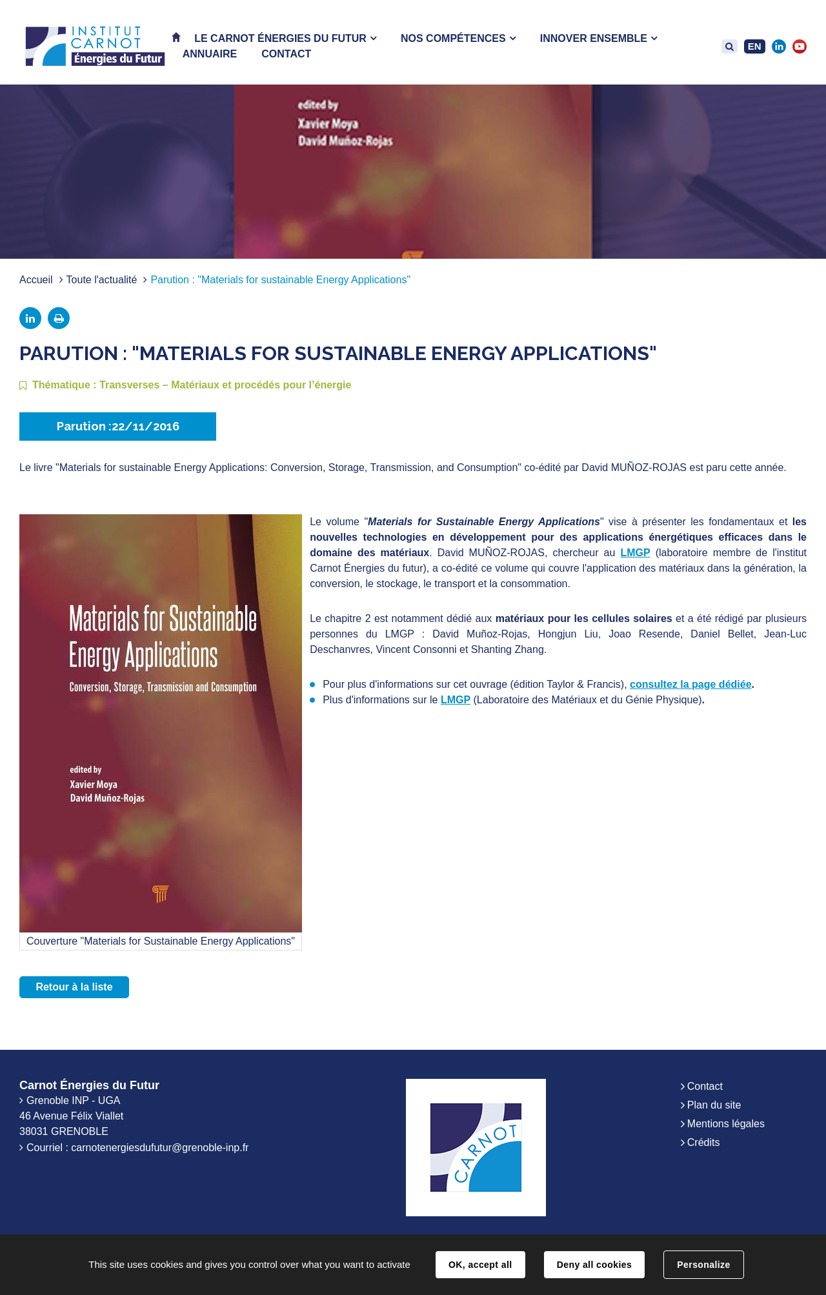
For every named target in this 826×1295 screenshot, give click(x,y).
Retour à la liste (73, 986)
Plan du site (714, 1104)
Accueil (36, 279)
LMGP (635, 552)
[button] (285, 38)
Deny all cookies (594, 1265)
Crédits (703, 1142)
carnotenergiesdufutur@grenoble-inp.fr (159, 1147)
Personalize (703, 1265)
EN (754, 46)
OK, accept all (480, 1265)
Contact (705, 1086)
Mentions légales (726, 1123)
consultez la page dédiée (691, 684)
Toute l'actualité (101, 279)
